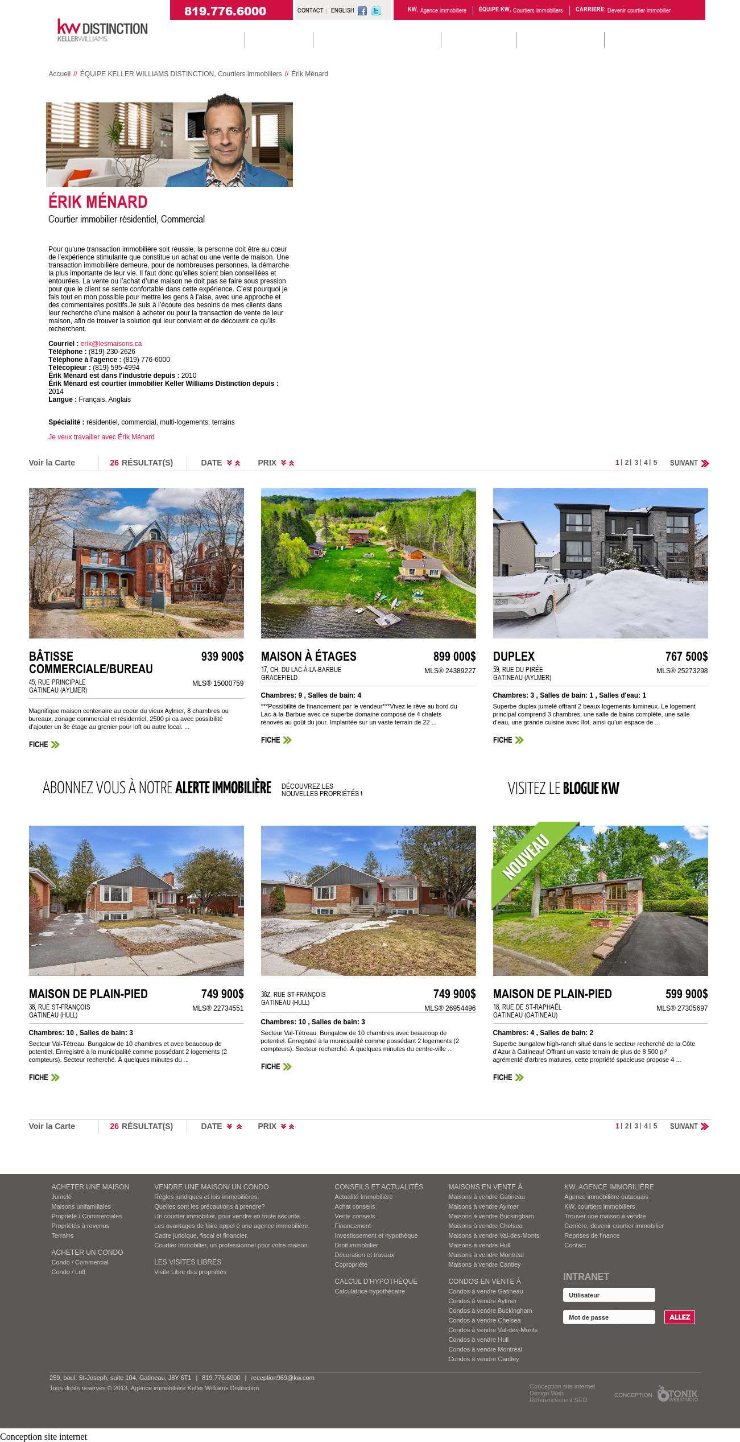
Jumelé (62, 1196)
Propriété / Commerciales (87, 1216)
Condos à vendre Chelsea (484, 1320)
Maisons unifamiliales (81, 1206)
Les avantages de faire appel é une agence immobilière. (231, 1225)
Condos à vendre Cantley (483, 1359)
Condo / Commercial (80, 1262)
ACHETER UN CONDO (87, 1252)
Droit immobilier (356, 1245)
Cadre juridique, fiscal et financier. (201, 1235)
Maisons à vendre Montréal (486, 1254)
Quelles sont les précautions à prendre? (209, 1206)
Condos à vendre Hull (478, 1339)
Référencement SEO (559, 1399)
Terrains (63, 1235)
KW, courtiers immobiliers (599, 1206)
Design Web (547, 1393)
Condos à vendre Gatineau (485, 1291)
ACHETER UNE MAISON (91, 1187)
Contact (575, 1245)
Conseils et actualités (379, 1187)
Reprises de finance (591, 1235)
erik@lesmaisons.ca (111, 344)
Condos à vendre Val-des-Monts (493, 1329)
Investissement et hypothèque (376, 1235)
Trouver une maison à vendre (605, 1216)
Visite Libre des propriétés (190, 1271)
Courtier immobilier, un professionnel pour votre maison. (231, 1245)
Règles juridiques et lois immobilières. (206, 1196)
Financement (353, 1225)
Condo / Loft (69, 1271)
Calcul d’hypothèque (376, 1282)
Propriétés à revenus (81, 1225)
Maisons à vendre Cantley (484, 1264)
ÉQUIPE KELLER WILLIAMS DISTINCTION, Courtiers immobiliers (181, 74)
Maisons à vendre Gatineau (486, 1196)
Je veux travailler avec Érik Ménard (101, 437)
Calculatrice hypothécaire (370, 1291)
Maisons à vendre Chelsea (485, 1225)
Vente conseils (355, 1216)
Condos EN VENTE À (484, 1282)
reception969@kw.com (282, 1377)
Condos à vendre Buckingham (490, 1310)
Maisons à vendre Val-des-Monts (493, 1235)
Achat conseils (355, 1206)
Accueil (60, 74)
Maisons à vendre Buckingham (491, 1216)
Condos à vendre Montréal (485, 1349)
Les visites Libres (187, 1262)
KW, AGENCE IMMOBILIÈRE (609, 1187)
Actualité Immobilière (364, 1196)
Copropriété (351, 1264)
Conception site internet (563, 1386)
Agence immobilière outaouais (606, 1196)
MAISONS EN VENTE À (485, 1187)
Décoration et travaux (365, 1254)
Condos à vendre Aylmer (482, 1300)
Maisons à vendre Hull (479, 1245)
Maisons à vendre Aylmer (483, 1206)
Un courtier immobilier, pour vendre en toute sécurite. (227, 1216)
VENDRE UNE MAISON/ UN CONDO (211, 1187)
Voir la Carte (52, 462)
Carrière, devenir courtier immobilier (614, 1225)
